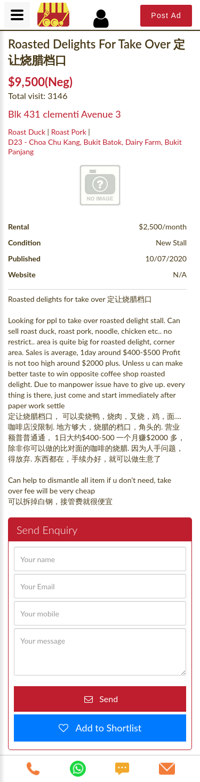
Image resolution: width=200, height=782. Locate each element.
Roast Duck (26, 131)
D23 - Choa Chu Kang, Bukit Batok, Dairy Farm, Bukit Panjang (95, 146)
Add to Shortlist (105, 728)
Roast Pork (68, 131)
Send (105, 699)
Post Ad (166, 15)
